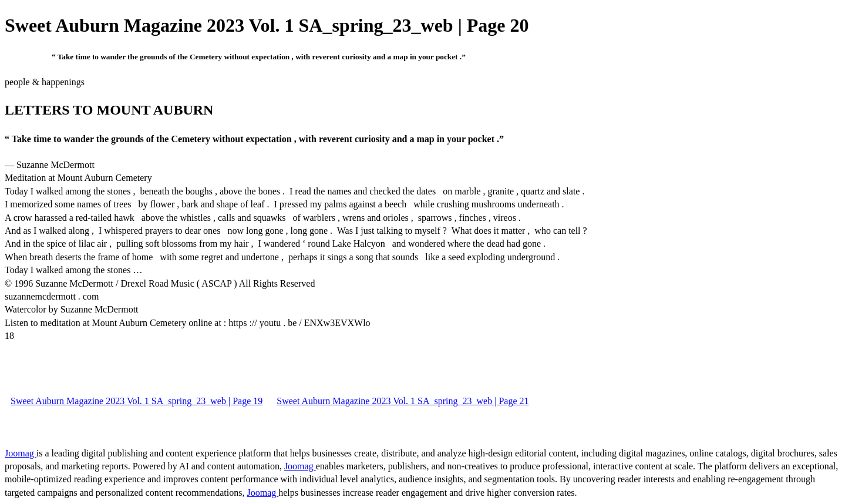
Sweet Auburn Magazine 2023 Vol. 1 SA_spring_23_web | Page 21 (402, 401)
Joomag (20, 453)
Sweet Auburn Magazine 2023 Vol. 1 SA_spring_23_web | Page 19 (136, 401)
